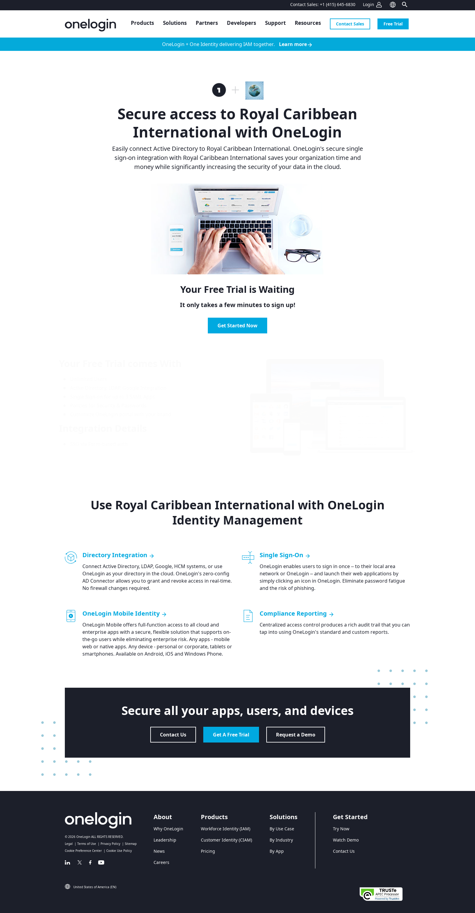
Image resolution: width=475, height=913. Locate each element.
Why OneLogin (168, 829)
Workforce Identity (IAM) (225, 829)
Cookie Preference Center (83, 850)
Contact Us (173, 734)
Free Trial (393, 24)
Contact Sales (350, 24)
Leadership (165, 840)
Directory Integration (118, 555)
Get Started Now (237, 325)
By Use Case (282, 829)
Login (368, 4)
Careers (161, 862)
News (159, 851)
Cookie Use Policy (119, 850)
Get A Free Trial (231, 734)
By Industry (281, 840)
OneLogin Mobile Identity (124, 613)
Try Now (341, 829)
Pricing (208, 851)
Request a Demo (295, 734)
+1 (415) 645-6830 (337, 4)
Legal (69, 844)
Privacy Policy (110, 844)
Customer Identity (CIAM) (226, 840)
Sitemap (131, 844)
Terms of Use (86, 844)
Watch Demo (346, 840)
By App (277, 851)
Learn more (296, 44)
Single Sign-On (285, 555)
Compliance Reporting (297, 613)
